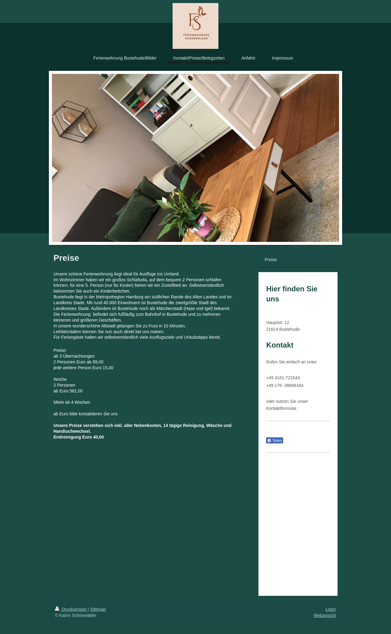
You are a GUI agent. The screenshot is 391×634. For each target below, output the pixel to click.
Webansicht (325, 615)
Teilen (274, 441)
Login (331, 609)
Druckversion (71, 609)
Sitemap (98, 609)
